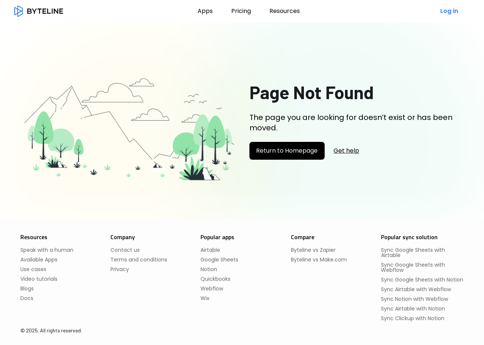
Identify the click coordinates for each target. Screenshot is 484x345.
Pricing (241, 11)
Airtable (210, 250)
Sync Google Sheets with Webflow (413, 267)
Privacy (119, 269)
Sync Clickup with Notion (412, 318)
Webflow (211, 288)
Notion (208, 269)
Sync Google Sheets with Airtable (413, 252)
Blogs (27, 288)
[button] (284, 11)
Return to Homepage (287, 150)
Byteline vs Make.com (319, 259)
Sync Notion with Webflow (414, 299)
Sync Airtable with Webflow (416, 289)
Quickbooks (215, 278)
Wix (204, 298)
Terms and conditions (138, 259)
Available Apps (38, 259)
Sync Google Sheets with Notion (422, 279)
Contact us (125, 250)
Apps (205, 11)
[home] (38, 11)
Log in (449, 11)
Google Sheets (219, 259)
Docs (26, 298)
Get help (346, 151)
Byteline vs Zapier (313, 250)
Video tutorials (38, 278)
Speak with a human (46, 250)
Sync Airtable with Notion (413, 308)
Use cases (33, 269)
